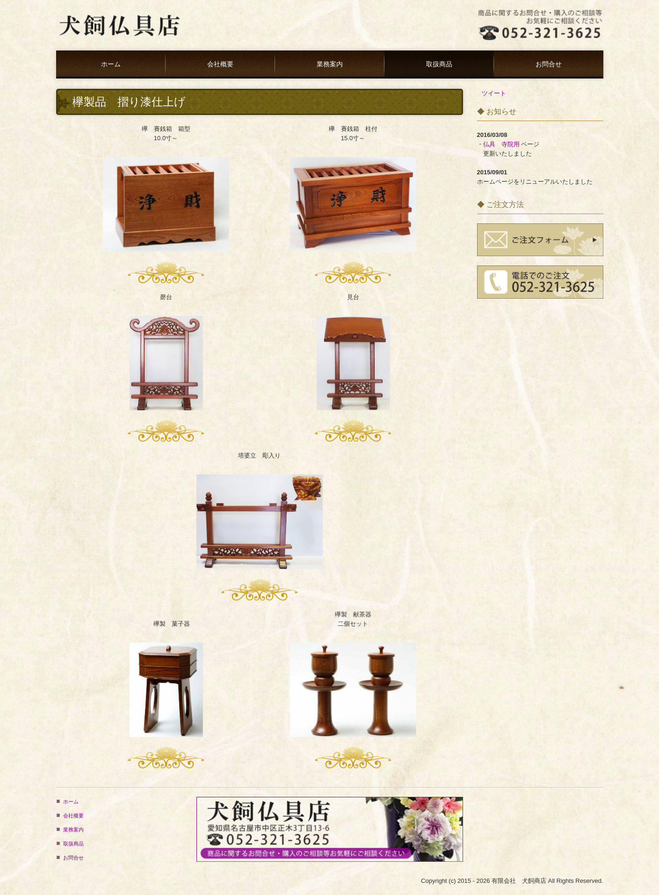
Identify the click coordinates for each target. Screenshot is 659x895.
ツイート (494, 93)
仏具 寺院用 (501, 144)
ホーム (111, 64)
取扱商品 (439, 64)
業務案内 (330, 64)
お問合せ (549, 64)
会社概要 (220, 64)
